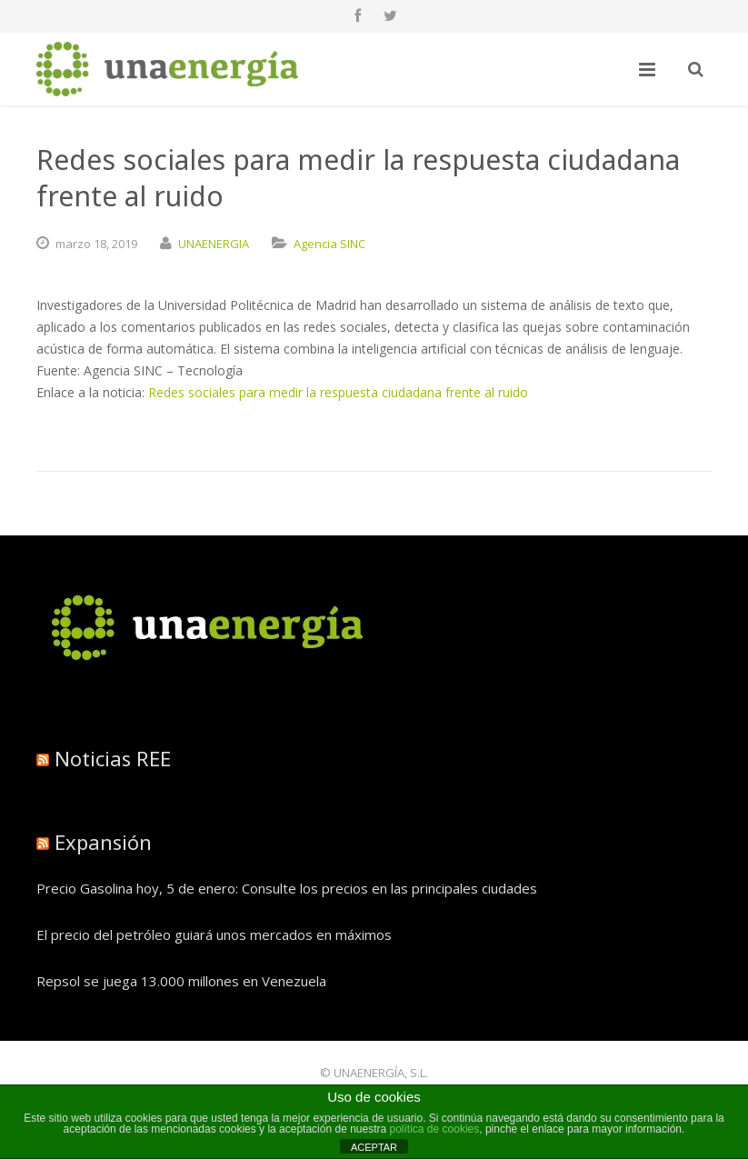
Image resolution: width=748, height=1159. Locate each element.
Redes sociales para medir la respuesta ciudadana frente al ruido (338, 392)
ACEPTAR (374, 1147)
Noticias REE (113, 758)
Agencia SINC (329, 243)
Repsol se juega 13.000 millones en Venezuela (181, 981)
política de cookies (435, 1129)
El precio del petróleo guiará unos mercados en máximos (214, 934)
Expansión (103, 841)
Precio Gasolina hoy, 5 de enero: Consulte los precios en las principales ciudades (286, 888)
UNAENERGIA (213, 243)
